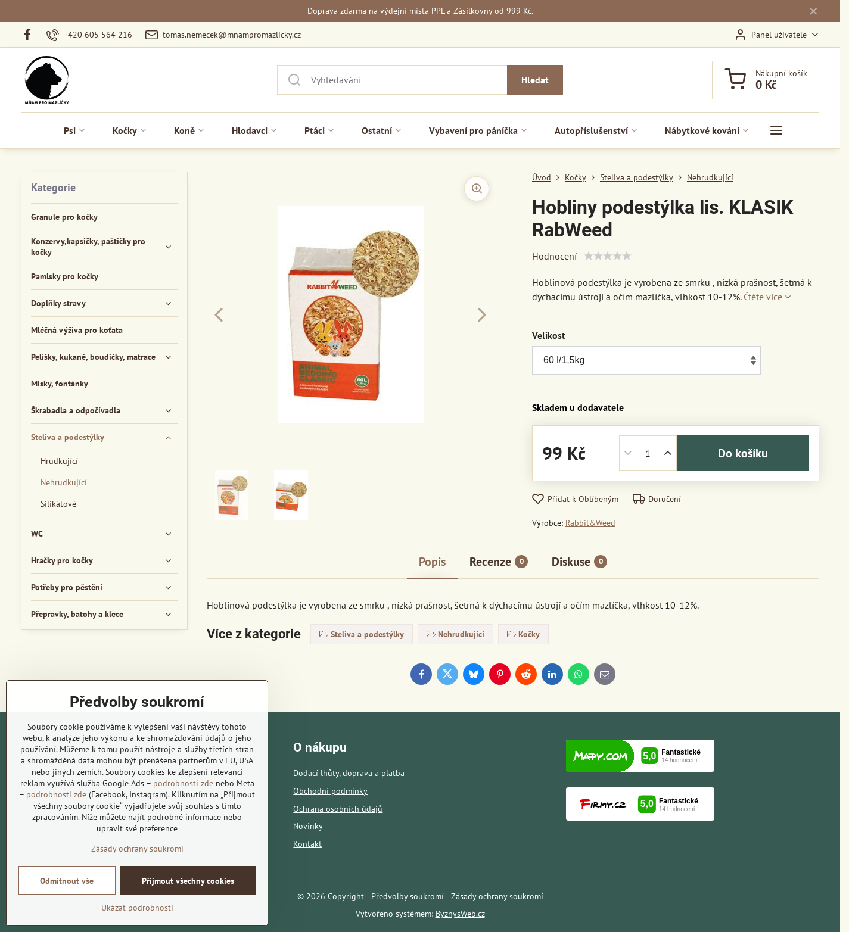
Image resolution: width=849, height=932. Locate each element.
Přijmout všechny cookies (188, 880)
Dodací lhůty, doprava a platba (349, 773)
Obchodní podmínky (330, 791)
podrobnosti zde (183, 783)
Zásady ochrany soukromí (497, 896)
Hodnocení (554, 256)
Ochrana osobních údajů (337, 808)
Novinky (308, 826)
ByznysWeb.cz (460, 913)
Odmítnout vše (67, 880)
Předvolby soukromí (407, 896)
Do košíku (743, 453)
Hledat (535, 80)
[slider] (608, 256)
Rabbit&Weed (590, 523)
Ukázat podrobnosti (137, 907)
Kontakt (307, 844)
